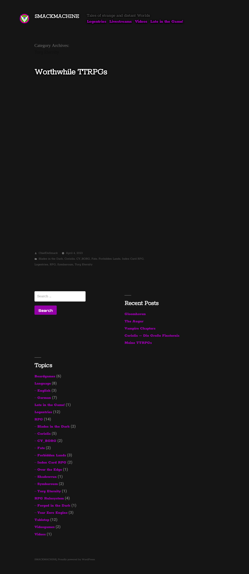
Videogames (44, 527)
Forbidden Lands (109, 259)
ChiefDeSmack (48, 253)
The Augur (134, 321)
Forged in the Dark (53, 505)
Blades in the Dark (51, 259)
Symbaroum (65, 264)
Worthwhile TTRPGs (70, 72)
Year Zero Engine (52, 513)
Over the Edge (49, 469)
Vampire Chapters (139, 328)
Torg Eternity (83, 264)
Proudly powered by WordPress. (76, 559)
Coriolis (69, 259)
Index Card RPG (133, 259)
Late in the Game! (166, 21)
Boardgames (44, 376)
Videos (141, 21)
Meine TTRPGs (138, 343)
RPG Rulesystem (49, 498)
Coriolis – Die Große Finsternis (151, 335)
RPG (53, 264)
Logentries (96, 21)
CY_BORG (83, 259)
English (43, 390)
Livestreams (120, 21)
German (44, 398)
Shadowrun (47, 477)
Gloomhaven (135, 314)
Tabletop (41, 520)
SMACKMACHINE (56, 16)
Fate (94, 259)
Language (42, 383)
